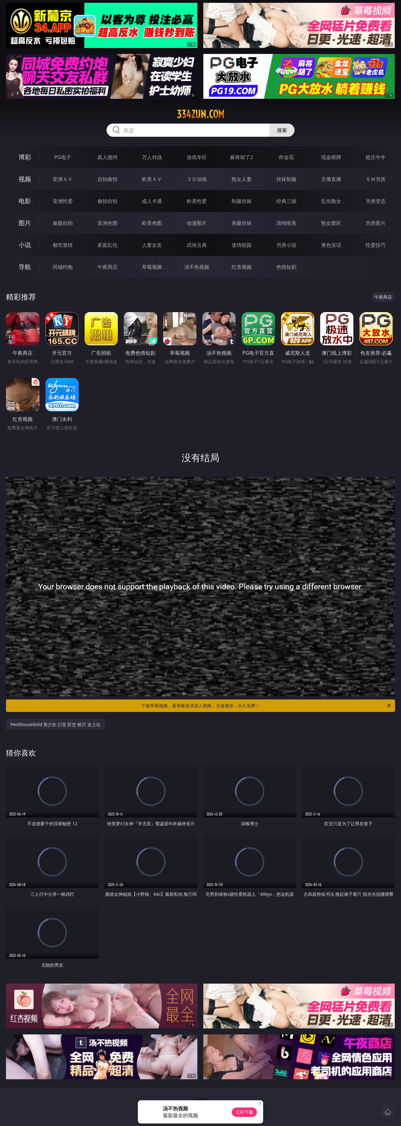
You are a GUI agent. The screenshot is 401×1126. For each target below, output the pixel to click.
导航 (24, 267)
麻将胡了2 (241, 157)
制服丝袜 (242, 201)
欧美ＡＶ (152, 179)
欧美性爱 (197, 201)
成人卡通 (152, 201)
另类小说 (286, 245)
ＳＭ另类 (376, 179)
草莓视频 (152, 266)
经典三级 (286, 201)
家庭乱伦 (107, 245)
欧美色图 (152, 223)
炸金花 (286, 157)
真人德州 (107, 157)
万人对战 (152, 157)
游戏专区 (197, 157)
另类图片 (376, 223)
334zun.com (200, 114)
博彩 (24, 157)
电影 (24, 201)
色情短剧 (286, 266)
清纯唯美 (286, 223)
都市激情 (63, 245)
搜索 (282, 130)
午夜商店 (107, 266)
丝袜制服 (286, 179)
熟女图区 (331, 223)
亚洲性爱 (63, 201)
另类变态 (376, 201)
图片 (24, 223)
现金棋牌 (331, 157)
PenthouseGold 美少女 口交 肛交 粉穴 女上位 (55, 724)
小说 (24, 245)
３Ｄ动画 (197, 179)
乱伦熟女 (331, 201)
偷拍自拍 (107, 201)
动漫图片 (197, 223)
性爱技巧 (376, 245)
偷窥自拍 (63, 223)
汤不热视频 (196, 266)
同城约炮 (63, 266)
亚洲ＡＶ (63, 179)
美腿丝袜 (242, 223)
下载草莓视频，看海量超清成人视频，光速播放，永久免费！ (266, 705)
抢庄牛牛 (376, 157)
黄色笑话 (331, 245)
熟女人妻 (242, 179)
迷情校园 (242, 245)
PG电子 (62, 157)
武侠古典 (197, 245)
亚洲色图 (107, 223)
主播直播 (331, 179)
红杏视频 (242, 266)
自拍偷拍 (107, 179)
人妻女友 (152, 245)
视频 (24, 179)
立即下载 (244, 1112)
